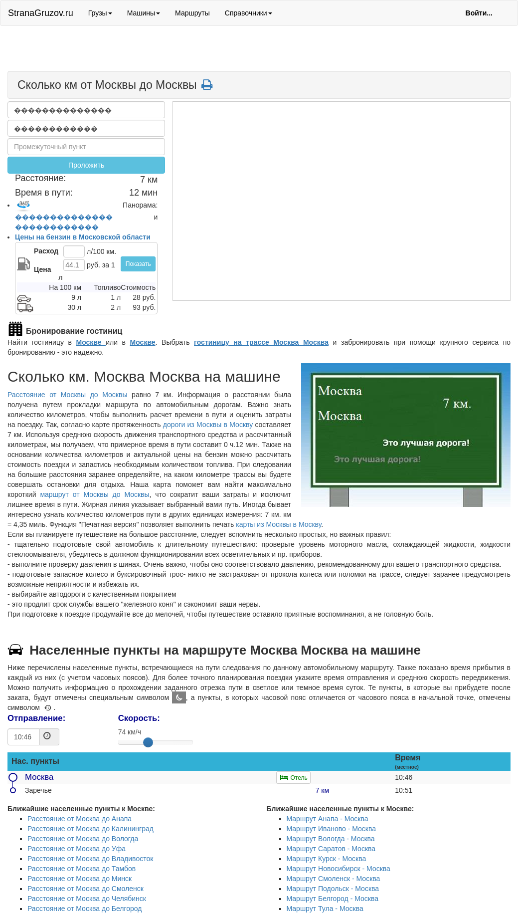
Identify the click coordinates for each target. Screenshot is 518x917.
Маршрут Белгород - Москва (333, 899)
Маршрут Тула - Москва (325, 909)
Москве (91, 342)
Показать (138, 263)
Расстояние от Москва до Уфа (76, 849)
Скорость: (139, 718)
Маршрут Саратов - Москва (331, 849)
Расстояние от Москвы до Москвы (67, 395)
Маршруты (192, 13)
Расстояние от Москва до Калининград (90, 829)
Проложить (86, 165)
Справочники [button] (248, 13)
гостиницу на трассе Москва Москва (261, 342)
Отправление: (36, 718)
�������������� (64, 217)
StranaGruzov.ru (40, 13)
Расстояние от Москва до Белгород (84, 909)
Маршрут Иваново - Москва (331, 829)
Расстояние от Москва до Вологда (82, 839)
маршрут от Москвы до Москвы (94, 494)
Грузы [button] (100, 13)
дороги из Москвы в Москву (208, 425)
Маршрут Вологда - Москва (331, 839)
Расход (46, 251)
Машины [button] (143, 13)
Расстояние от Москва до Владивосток (90, 859)
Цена (42, 269)
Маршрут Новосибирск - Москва (338, 869)
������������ (57, 227)
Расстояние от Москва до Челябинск (86, 899)
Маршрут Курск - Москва (326, 859)
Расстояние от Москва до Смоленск (85, 889)
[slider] (148, 742)
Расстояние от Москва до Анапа (79, 819)
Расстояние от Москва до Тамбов (81, 869)
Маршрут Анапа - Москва (327, 819)
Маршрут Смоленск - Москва (333, 879)
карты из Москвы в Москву (278, 524)
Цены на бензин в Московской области (83, 237)
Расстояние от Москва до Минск (79, 879)
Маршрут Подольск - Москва (333, 889)
